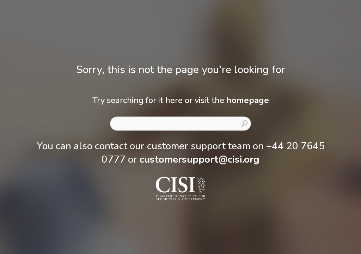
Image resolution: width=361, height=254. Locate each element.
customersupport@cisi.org (199, 159)
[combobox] (180, 123)
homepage (247, 100)
